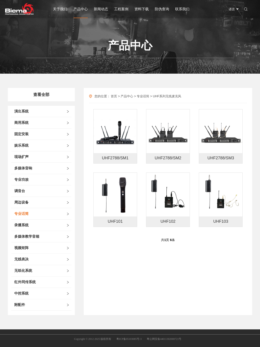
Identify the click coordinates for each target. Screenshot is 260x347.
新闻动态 (101, 9)
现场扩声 (21, 157)
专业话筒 (21, 214)
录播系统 (21, 225)
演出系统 (21, 111)
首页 (114, 96)
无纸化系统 (23, 270)
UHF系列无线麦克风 (167, 96)
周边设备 (21, 202)
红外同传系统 (25, 282)
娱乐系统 (21, 145)
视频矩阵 (21, 248)
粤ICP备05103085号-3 (129, 339)
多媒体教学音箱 (26, 236)
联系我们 (182, 9)
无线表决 (21, 259)
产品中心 (80, 9)
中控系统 (21, 293)
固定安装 (21, 134)
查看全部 (41, 94)
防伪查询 (162, 9)
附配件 (19, 305)
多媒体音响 (23, 168)
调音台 (19, 191)
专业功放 (21, 179)
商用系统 (21, 123)
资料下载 (141, 9)
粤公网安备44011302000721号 (164, 339)
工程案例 (121, 9)
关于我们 (60, 9)
